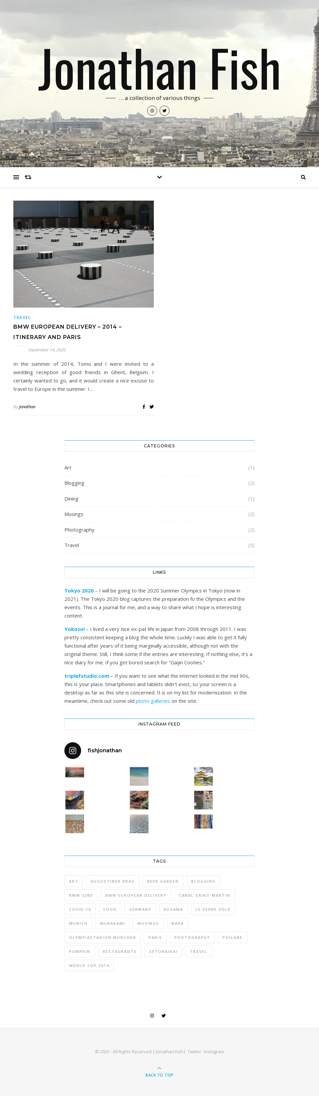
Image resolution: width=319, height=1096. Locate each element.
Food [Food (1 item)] (110, 909)
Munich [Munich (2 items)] (78, 923)
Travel (22, 317)
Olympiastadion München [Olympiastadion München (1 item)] (102, 937)
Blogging (74, 482)
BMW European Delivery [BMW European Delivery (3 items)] (136, 895)
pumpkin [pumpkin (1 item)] (79, 951)
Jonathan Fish (159, 67)
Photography (79, 529)
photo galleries (153, 700)
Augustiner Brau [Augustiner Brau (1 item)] (113, 881)
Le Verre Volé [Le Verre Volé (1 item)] (213, 909)
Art (67, 467)
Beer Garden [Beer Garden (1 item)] (163, 881)
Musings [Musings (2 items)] (148, 923)
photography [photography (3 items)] (192, 937)
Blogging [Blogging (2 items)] (203, 881)
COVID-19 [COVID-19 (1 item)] (80, 909)
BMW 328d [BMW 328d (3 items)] (81, 895)
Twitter (194, 1052)
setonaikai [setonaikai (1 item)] (163, 951)
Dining (71, 498)
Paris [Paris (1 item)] (155, 937)
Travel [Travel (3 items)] (199, 951)
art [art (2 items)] (73, 881)
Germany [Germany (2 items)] (140, 909)
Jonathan (27, 407)
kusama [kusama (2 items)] (173, 909)
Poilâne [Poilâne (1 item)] (233, 937)
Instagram (214, 1052)
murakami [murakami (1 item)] (112, 923)
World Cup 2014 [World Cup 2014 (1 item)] (89, 965)
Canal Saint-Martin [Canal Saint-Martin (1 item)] (204, 895)
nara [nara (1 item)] (178, 923)
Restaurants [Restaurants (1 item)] (120, 951)
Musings (73, 514)
